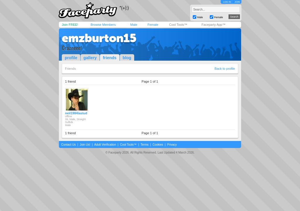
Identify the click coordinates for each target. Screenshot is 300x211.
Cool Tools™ (178, 24)
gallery (90, 57)
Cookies (158, 144)
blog (127, 57)
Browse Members (103, 24)
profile (71, 57)
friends (110, 57)
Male (133, 24)
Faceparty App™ (214, 24)
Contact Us (68, 144)
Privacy (172, 144)
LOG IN (227, 2)
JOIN (237, 2)
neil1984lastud (76, 113)
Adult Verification (105, 144)
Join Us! (85, 144)
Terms (145, 144)
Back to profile (224, 68)
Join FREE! (70, 24)
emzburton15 (99, 38)
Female (152, 24)
